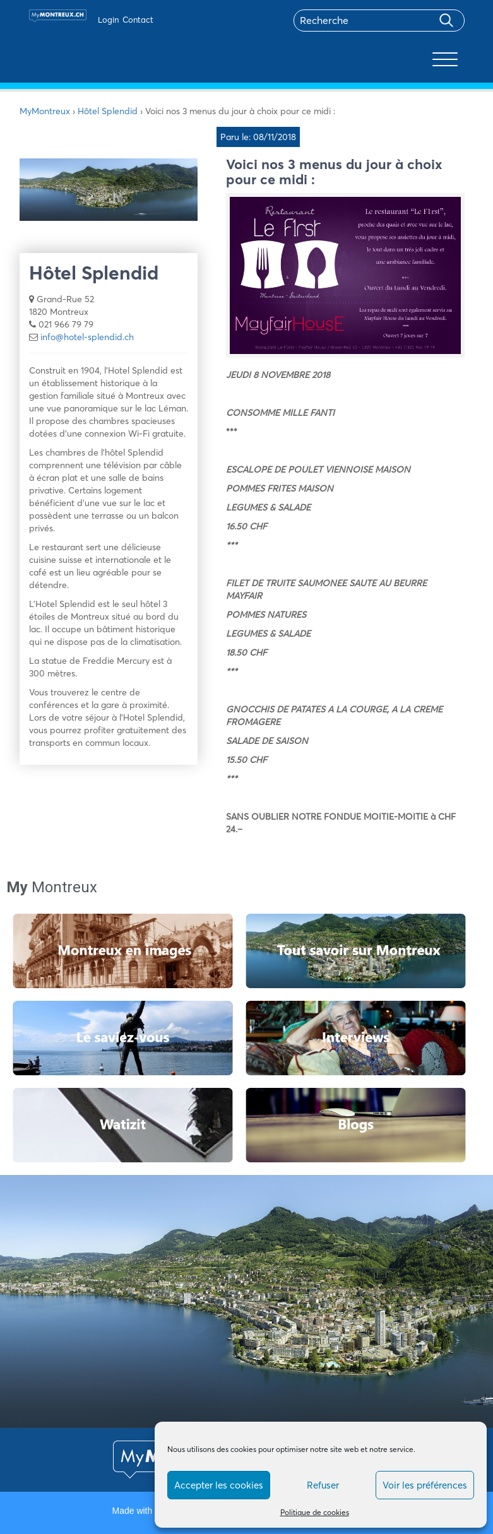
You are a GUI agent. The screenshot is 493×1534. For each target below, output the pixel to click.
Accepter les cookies (218, 1485)
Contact (137, 20)
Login (108, 20)
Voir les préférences (425, 1485)
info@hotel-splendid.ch (87, 337)
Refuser (323, 1485)
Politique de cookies (314, 1512)
